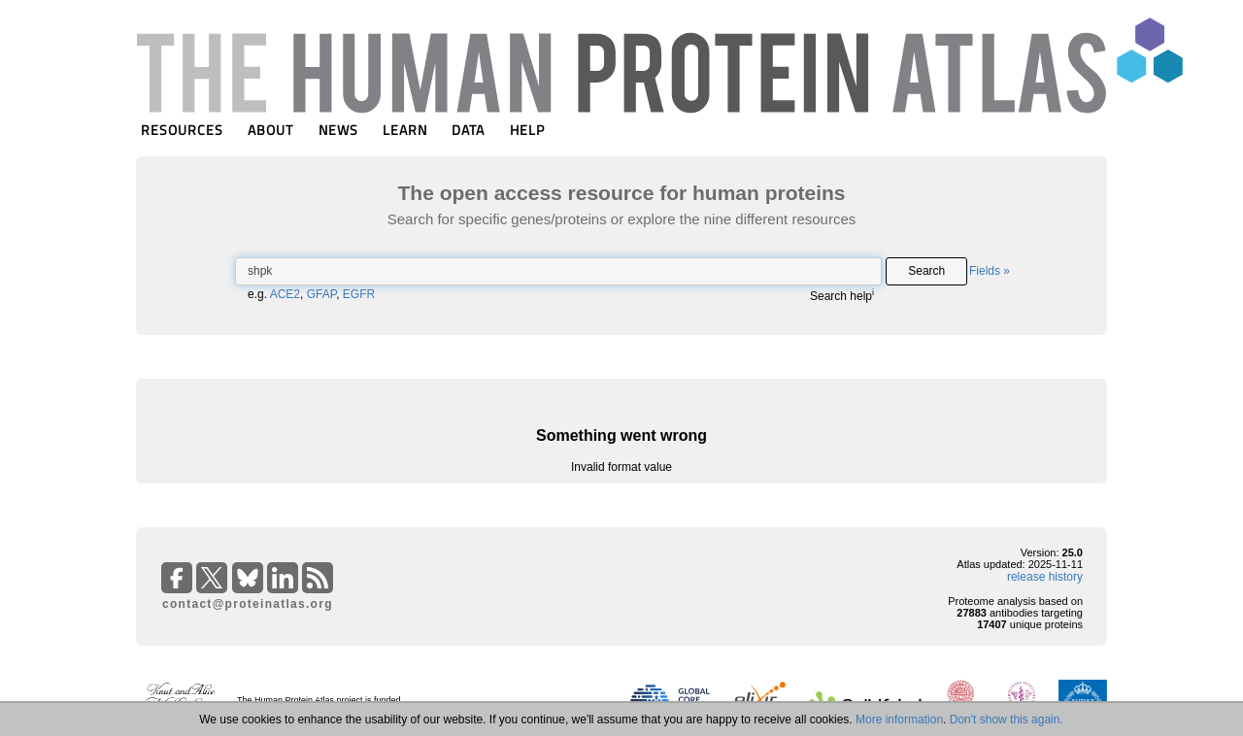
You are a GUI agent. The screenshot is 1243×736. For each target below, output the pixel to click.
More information (899, 719)
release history (1045, 577)
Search (926, 271)
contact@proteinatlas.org (247, 604)
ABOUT (270, 129)
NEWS (338, 129)
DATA (468, 129)
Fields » (989, 271)
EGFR (359, 294)
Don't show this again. (1006, 719)
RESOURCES (182, 129)
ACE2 (285, 294)
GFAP (321, 294)
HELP (527, 129)
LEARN (405, 129)
